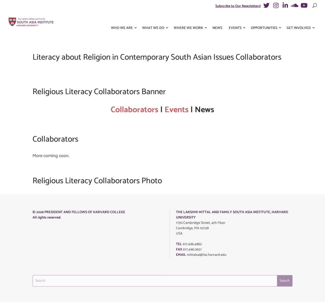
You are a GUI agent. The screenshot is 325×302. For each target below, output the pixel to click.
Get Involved (299, 20)
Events (235, 20)
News (217, 20)
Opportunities (264, 20)
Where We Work (188, 20)
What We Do (153, 20)
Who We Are (122, 20)
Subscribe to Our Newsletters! (238, 6)
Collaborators (134, 109)
